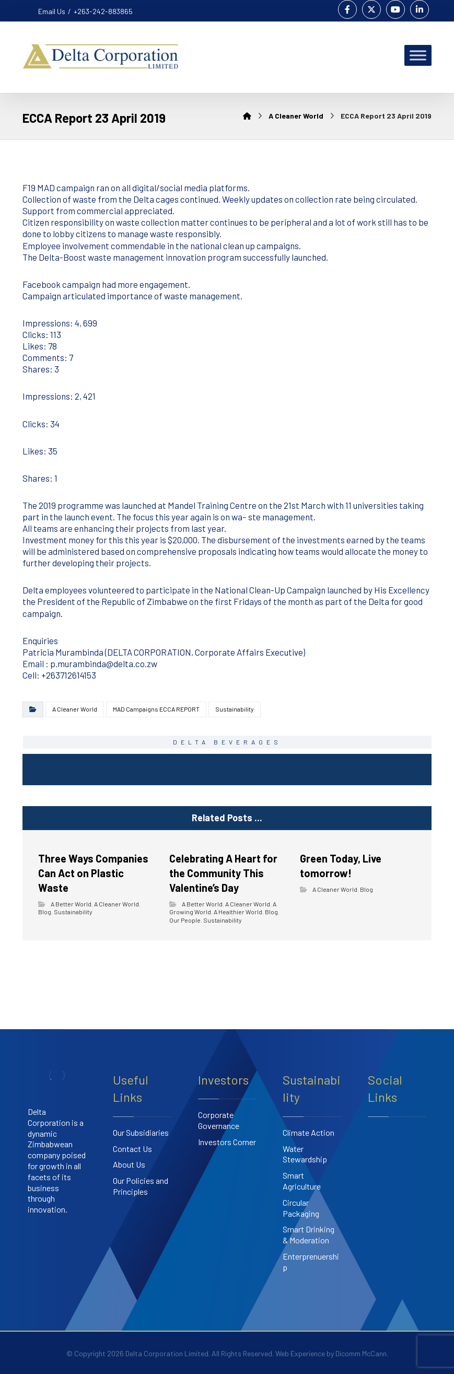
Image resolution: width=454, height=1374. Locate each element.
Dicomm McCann (361, 1353)
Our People (185, 920)
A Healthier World (238, 911)
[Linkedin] (419, 9)
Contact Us (132, 1149)
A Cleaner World (74, 709)
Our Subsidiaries (141, 1132)
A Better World (71, 903)
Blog (44, 911)
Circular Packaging (301, 1207)
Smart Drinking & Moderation (308, 1234)
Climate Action (308, 1132)
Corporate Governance (218, 1120)
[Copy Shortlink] (40, 769)
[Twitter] (371, 9)
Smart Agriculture (302, 1180)
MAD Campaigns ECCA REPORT (156, 709)
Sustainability (234, 709)
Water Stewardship (305, 1154)
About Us (129, 1164)
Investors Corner (227, 1142)
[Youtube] (395, 9)
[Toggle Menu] (418, 55)
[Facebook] (347, 9)
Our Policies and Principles (140, 1185)
